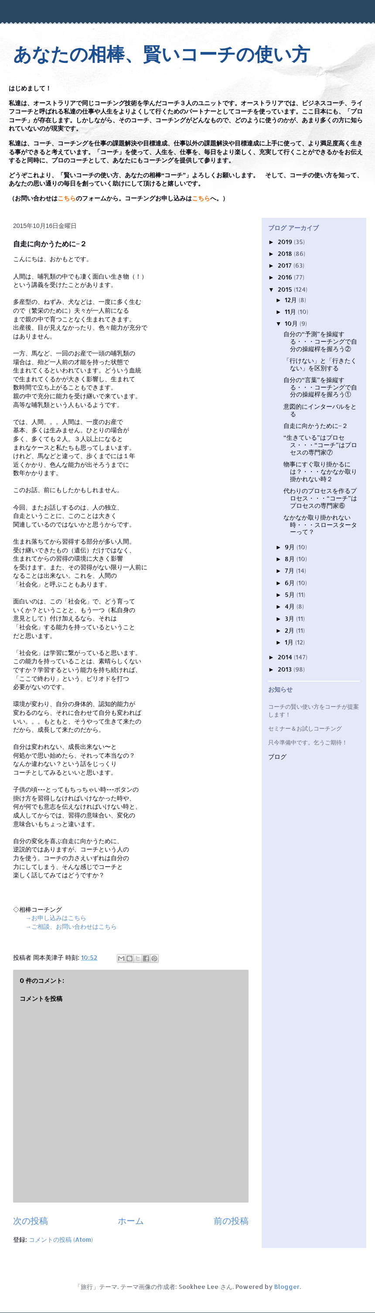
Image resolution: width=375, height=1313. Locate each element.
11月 (291, 311)
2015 (286, 289)
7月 (290, 570)
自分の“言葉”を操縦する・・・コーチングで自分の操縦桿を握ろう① (320, 387)
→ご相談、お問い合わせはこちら (71, 926)
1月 (290, 642)
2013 (285, 669)
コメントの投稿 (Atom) (61, 1239)
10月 (292, 323)
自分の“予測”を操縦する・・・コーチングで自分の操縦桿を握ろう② (320, 341)
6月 (291, 582)
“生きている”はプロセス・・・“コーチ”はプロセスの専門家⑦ (320, 445)
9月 (291, 547)
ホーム (131, 1220)
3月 (290, 618)
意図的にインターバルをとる (320, 410)
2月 (290, 630)
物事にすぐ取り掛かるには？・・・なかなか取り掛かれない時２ (320, 471)
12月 (292, 299)
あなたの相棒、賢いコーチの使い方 (161, 54)
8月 (291, 558)
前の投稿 (231, 1220)
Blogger (287, 1286)
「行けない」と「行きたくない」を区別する (320, 364)
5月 (291, 594)
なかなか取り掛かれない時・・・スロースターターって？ (320, 524)
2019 (286, 241)
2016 (286, 277)
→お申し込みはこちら (55, 917)
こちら (67, 198)
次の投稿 (30, 1220)
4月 (291, 606)
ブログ (277, 757)
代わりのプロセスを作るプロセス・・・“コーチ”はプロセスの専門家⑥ (320, 498)
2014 (286, 657)
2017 (285, 265)
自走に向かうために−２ (315, 425)
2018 (286, 253)
